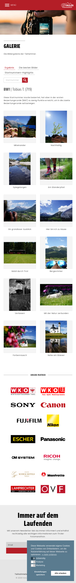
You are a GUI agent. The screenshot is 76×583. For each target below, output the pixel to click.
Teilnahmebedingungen (26, 574)
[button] (33, 558)
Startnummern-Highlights (19, 72)
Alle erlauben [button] (60, 573)
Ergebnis (9, 67)
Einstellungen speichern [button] (40, 573)
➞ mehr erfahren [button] (49, 555)
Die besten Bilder (28, 67)
